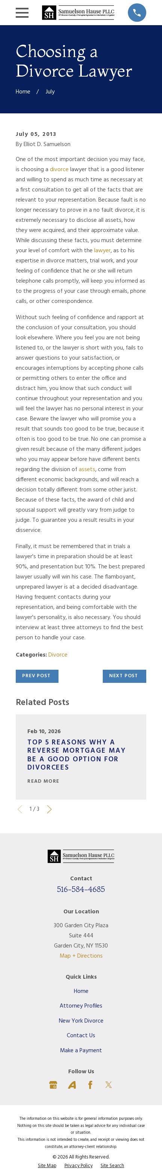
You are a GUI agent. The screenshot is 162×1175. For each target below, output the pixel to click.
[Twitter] (109, 1085)
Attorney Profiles (81, 1006)
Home (81, 991)
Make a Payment (81, 1050)
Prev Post (36, 676)
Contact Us (81, 1035)
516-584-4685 (81, 889)
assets (87, 469)
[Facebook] (90, 1085)
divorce (59, 169)
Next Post (123, 676)
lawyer (102, 250)
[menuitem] (47, 1166)
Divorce (58, 655)
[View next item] (49, 809)
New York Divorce (81, 1021)
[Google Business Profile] (53, 1085)
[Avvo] (72, 1085)
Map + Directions (81, 956)
